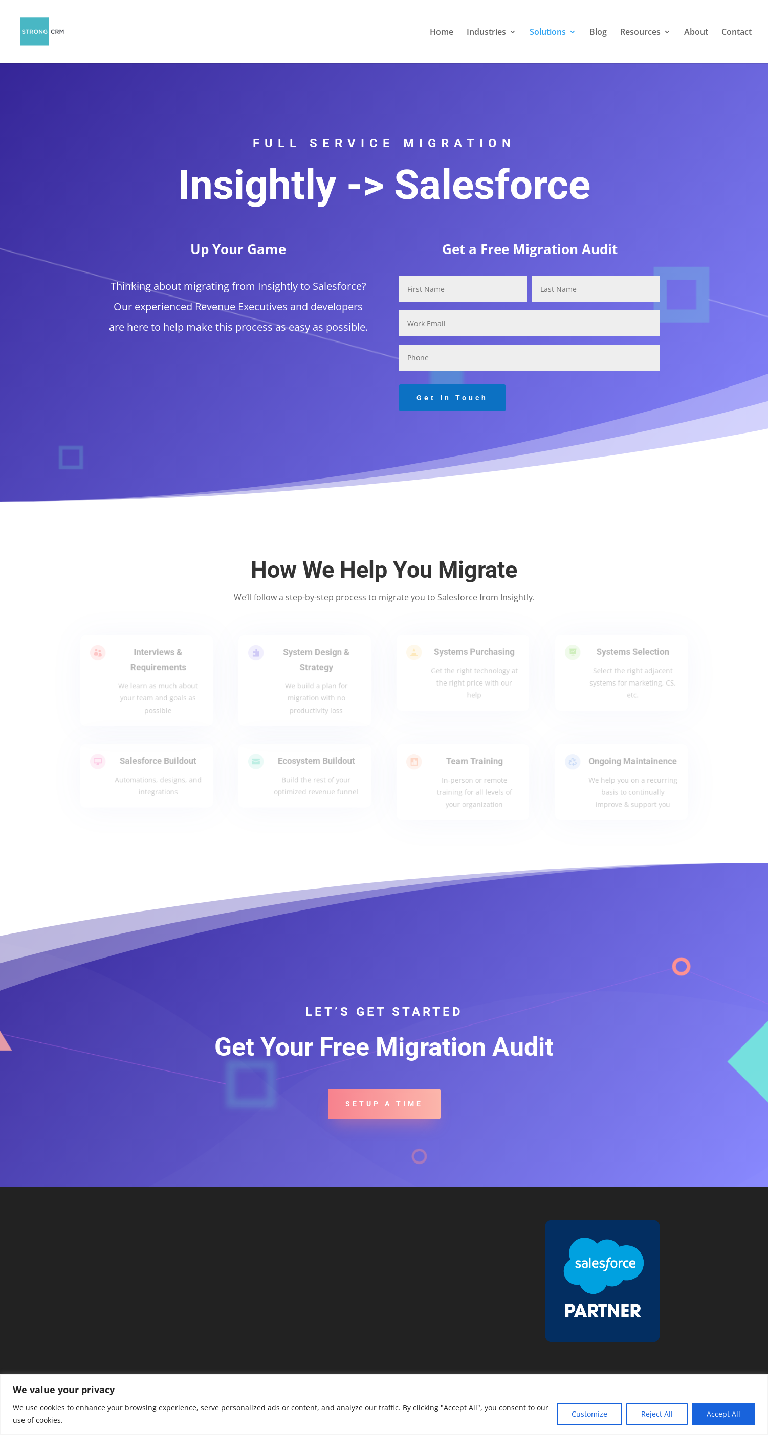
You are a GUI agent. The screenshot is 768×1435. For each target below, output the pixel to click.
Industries (486, 32)
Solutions (548, 32)
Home (441, 32)
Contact (736, 32)
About (696, 32)
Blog (598, 32)
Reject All (657, 1414)
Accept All (723, 1414)
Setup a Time (384, 1104)
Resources (640, 32)
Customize (589, 1414)
